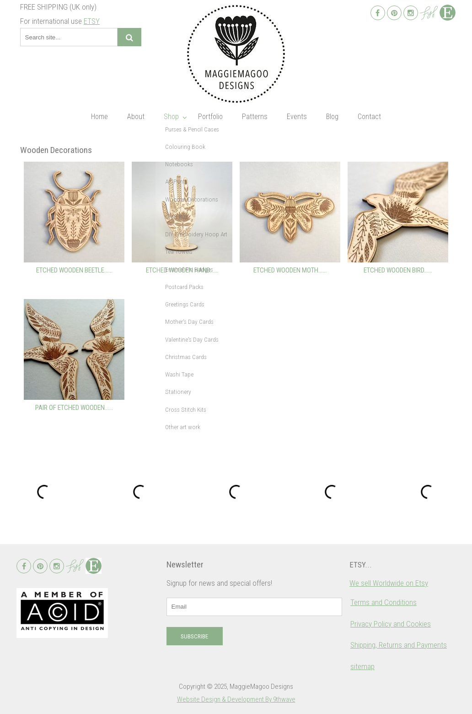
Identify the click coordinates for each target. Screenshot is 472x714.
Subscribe (194, 636)
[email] (254, 607)
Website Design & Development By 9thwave (236, 699)
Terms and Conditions (383, 602)
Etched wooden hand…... (182, 270)
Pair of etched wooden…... (74, 407)
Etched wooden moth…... (290, 270)
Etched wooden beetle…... (74, 270)
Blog (332, 116)
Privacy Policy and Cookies (390, 623)
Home (99, 116)
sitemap (362, 666)
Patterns (255, 116)
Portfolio (210, 116)
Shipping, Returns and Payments (398, 644)
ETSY (92, 21)
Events (297, 116)
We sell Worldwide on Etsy (388, 583)
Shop (171, 116)
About (136, 116)
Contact (369, 116)
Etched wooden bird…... (398, 270)
